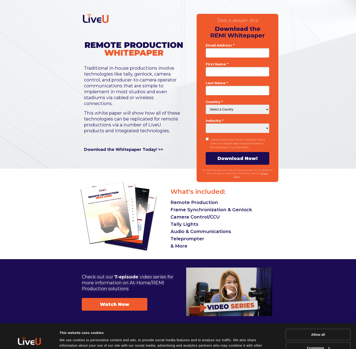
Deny (318, 338)
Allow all (318, 311)
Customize (318, 325)
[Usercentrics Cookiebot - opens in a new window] (29, 340)
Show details (70, 340)
